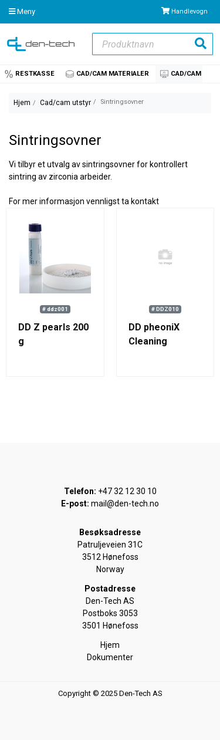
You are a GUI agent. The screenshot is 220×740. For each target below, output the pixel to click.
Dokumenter (110, 657)
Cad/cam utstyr (65, 103)
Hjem (22, 103)
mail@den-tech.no (125, 503)
